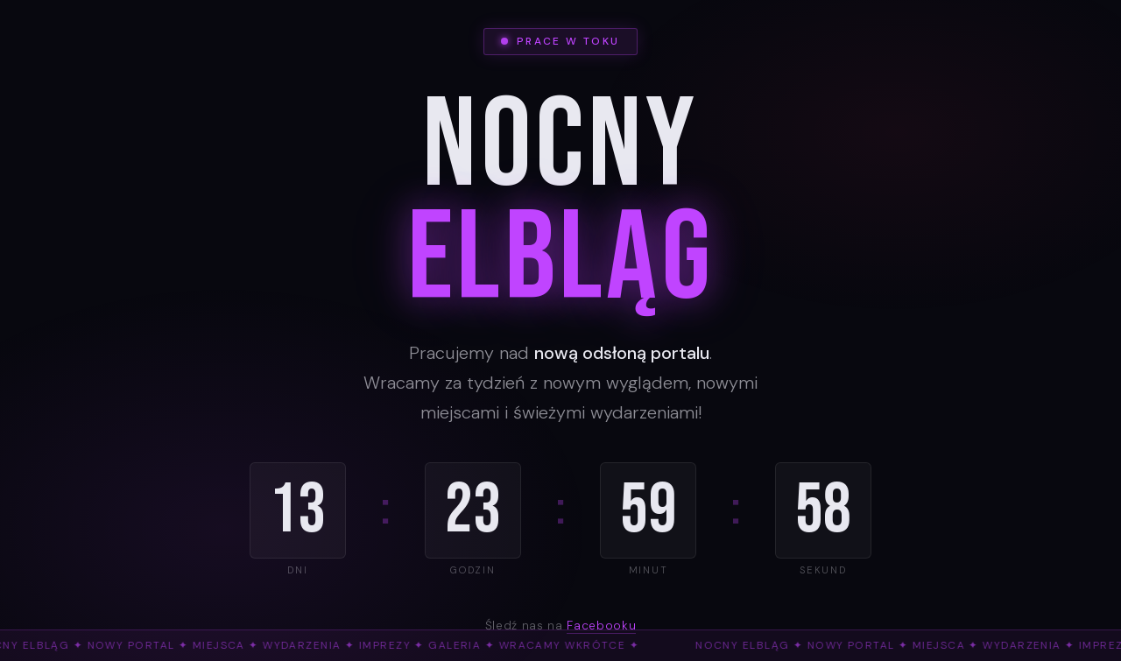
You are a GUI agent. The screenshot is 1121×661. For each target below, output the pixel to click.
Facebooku (601, 625)
